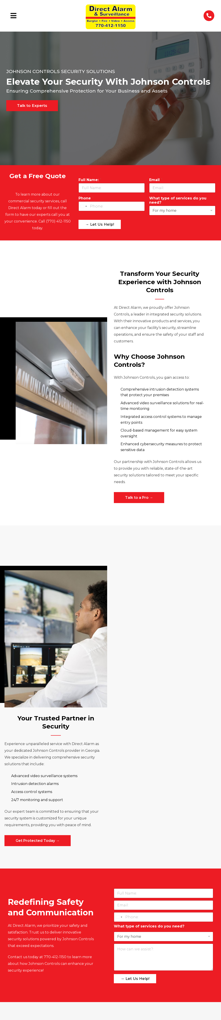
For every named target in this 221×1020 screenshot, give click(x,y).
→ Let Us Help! (99, 224)
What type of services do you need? (177, 200)
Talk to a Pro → (139, 497)
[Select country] (83, 206)
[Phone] (112, 206)
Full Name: (90, 180)
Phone (86, 198)
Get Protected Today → (38, 840)
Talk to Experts (32, 105)
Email (155, 180)
